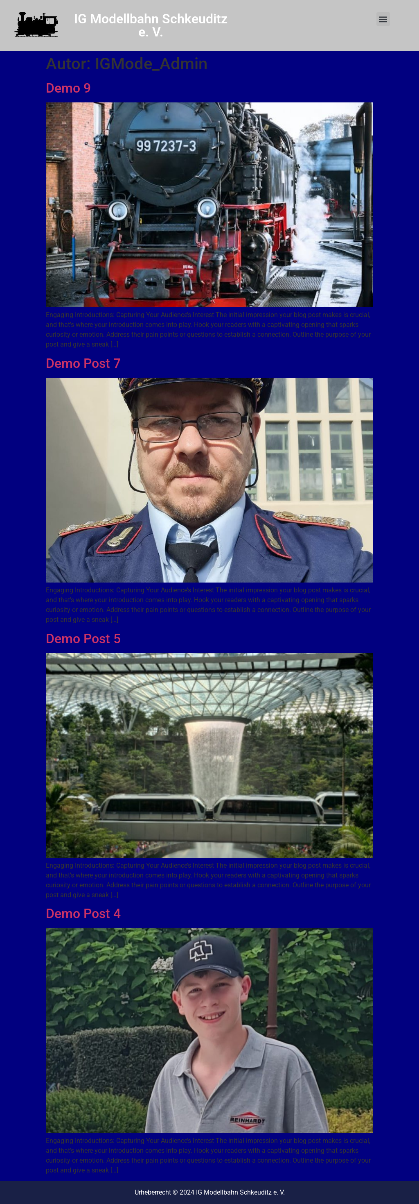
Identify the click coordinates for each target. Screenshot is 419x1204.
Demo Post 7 (83, 363)
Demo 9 (68, 88)
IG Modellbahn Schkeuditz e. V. (151, 25)
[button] (383, 19)
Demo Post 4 (83, 913)
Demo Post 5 (83, 638)
